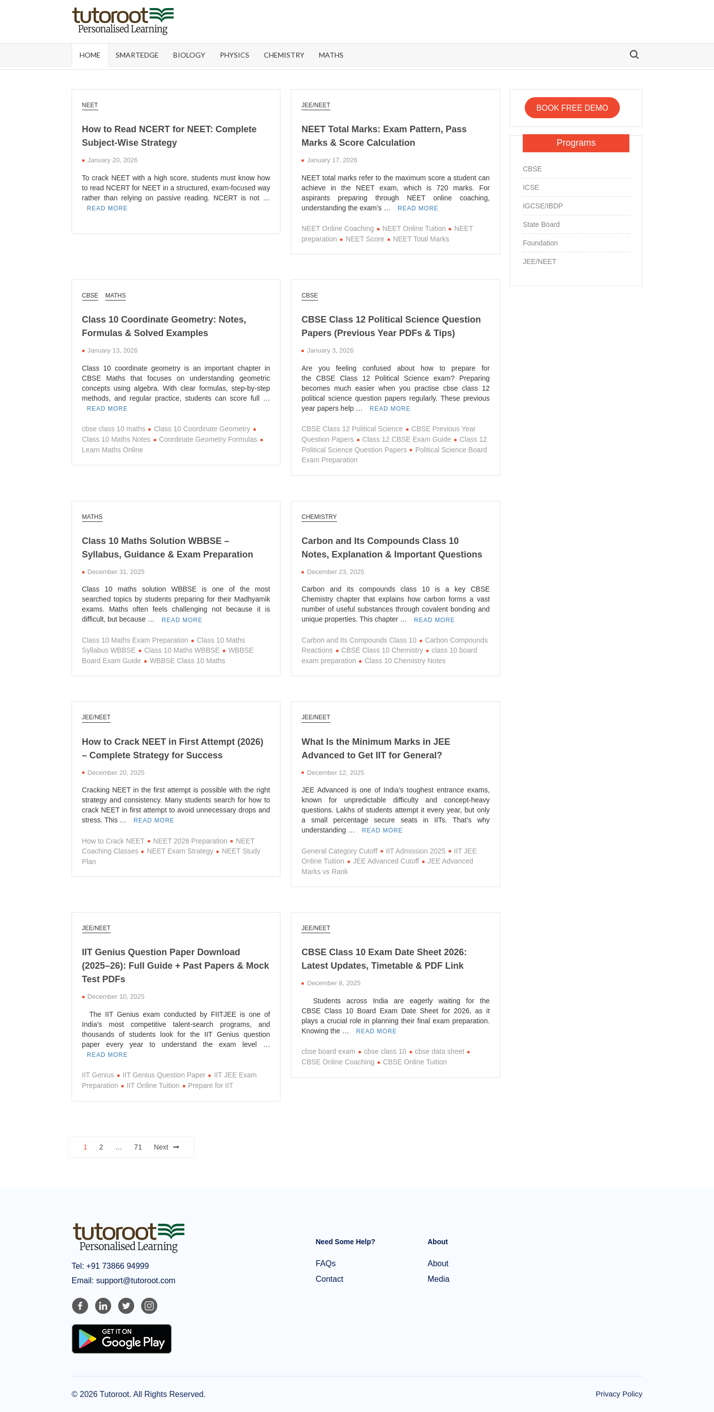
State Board (541, 224)
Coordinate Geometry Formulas (208, 439)
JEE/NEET (315, 105)
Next (161, 1146)
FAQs (326, 1263)
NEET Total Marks (421, 238)
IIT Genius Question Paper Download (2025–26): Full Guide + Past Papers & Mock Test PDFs (175, 965)
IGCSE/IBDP (543, 206)
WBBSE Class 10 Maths (187, 660)
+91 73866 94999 (116, 1265)
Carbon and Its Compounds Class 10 (359, 640)
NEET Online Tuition (414, 228)
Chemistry (284, 55)
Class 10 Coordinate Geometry (202, 429)
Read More (107, 208)
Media (439, 1278)
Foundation (540, 243)
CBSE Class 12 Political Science (352, 429)
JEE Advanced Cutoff (386, 861)
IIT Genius (98, 1074)
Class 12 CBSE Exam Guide (407, 439)
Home (90, 55)
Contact (329, 1278)
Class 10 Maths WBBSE (182, 650)
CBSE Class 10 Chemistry (382, 650)
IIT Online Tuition (153, 1085)
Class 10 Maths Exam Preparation (135, 640)
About (438, 1263)
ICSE (531, 187)
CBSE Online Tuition (415, 1061)
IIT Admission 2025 (416, 850)
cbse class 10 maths (114, 429)
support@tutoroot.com (134, 1280)
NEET (90, 105)
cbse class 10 (385, 1051)
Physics (234, 55)
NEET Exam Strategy (180, 850)
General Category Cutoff (339, 850)
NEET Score (365, 238)
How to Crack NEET (113, 840)
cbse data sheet (440, 1051)
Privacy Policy (619, 1393)
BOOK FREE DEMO (572, 107)
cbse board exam (328, 1051)
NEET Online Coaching (337, 228)
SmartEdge (137, 55)
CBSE (90, 295)
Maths (331, 55)
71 (138, 1146)
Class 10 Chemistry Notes (405, 660)
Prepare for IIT (210, 1085)
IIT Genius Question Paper (164, 1074)
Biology (189, 55)
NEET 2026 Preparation (190, 840)
